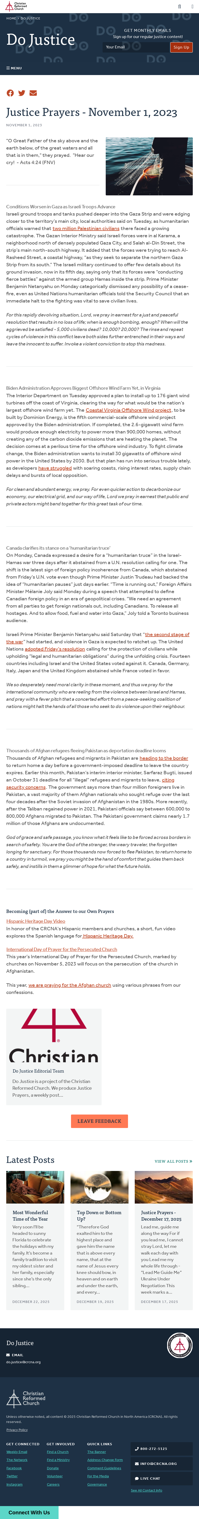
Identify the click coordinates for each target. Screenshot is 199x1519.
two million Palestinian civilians (86, 228)
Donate (53, 1468)
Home (11, 18)
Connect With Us (29, 1512)
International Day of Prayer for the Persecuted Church (61, 949)
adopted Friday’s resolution (55, 649)
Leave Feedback (99, 1121)
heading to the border (164, 758)
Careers (53, 1485)
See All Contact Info (146, 1491)
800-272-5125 (153, 1449)
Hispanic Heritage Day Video (35, 921)
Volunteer (55, 1476)
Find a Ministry (58, 1460)
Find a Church (58, 1452)
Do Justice (30, 18)
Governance (97, 1485)
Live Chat (150, 1479)
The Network (16, 1460)
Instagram (14, 1485)
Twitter (12, 1476)
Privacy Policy (17, 1430)
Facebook (14, 1468)
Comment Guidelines (104, 1468)
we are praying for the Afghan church (70, 985)
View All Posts (171, 1161)
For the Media (98, 1476)
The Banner (96, 1452)
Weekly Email (16, 1452)
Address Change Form (105, 1460)
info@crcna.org (158, 1464)
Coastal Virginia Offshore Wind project (128, 410)
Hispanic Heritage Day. (107, 936)
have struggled (55, 468)
